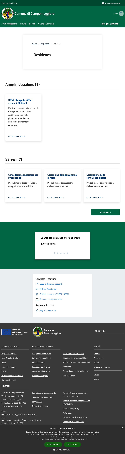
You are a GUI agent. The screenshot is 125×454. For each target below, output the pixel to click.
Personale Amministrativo (12, 375)
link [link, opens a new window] (86, 439)
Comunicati (98, 358)
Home (34, 43)
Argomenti (45, 43)
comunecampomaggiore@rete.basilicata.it (18, 414)
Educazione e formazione (73, 353)
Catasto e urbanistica (41, 371)
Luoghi (96, 374)
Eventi (96, 378)
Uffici (3, 362)
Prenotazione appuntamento (44, 392)
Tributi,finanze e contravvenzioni (76, 362)
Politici (4, 371)
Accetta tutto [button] (53, 444)
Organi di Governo (8, 353)
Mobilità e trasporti (40, 375)
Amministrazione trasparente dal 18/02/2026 (76, 402)
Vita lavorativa (38, 362)
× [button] (122, 427)
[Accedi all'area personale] (111, 3)
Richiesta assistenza (40, 406)
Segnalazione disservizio (42, 397)
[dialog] (62, 439)
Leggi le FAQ (37, 401)
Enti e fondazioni (8, 366)
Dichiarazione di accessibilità (75, 417)
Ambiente (67, 366)
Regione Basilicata (9, 3)
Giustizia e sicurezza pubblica (75, 357)
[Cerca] (121, 13)
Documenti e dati (8, 380)
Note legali (67, 412)
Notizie (97, 353)
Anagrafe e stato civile (41, 353)
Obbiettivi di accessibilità (73, 421)
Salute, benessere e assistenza (75, 371)
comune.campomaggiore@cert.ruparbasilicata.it (21, 420)
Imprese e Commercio (41, 366)
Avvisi (96, 362)
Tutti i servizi (105, 212)
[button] (62, 450)
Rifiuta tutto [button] (72, 444)
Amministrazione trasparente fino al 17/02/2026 (75, 394)
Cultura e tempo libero (41, 358)
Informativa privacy (71, 408)
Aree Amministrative (10, 358)
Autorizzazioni (69, 375)
